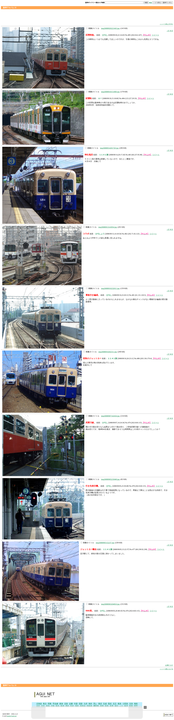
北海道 (39, 704)
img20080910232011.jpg (110, 288)
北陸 (66, 704)
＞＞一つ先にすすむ (166, 24)
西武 (110, 704)
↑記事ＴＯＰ (169, 665)
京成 (105, 704)
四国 (80, 704)
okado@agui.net (12, 716)
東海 (61, 704)
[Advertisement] (87, 16)
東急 (119, 704)
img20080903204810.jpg (110, 604)
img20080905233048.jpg (110, 479)
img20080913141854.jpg (107, 227)
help (150, 2)
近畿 (71, 704)
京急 (131, 704)
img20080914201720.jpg (109, 148)
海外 (90, 704)
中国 (76, 704)
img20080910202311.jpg (108, 352)
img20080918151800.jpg (110, 92)
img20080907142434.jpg (110, 416)
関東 (49, 704)
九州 (85, 704)
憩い (95, 704)
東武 (100, 704)
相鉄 (136, 704)
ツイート (155, 35)
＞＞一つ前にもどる (166, 669)
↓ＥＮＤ (170, 31)
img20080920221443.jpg (110, 28)
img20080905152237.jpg (105, 543)
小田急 (125, 704)
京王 (114, 704)
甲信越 (55, 704)
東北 (45, 704)
